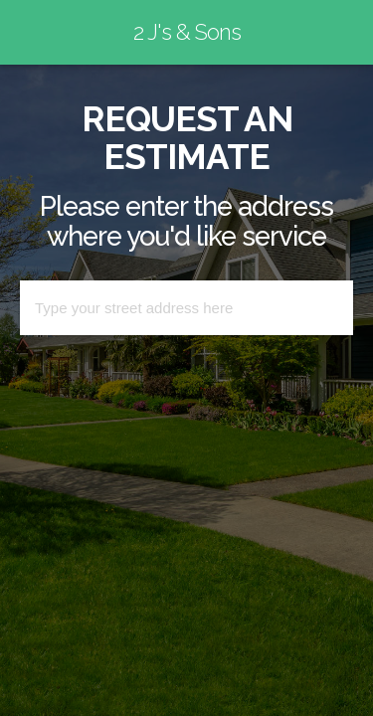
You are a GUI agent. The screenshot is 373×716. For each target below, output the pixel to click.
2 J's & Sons (187, 32)
